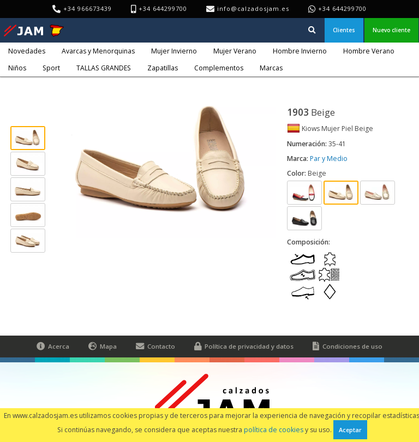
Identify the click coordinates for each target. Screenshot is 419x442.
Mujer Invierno (174, 51)
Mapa (102, 346)
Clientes (344, 30)
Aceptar (350, 430)
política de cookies (273, 429)
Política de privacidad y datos (244, 346)
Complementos (218, 68)
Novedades (26, 51)
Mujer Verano (234, 51)
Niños (17, 68)
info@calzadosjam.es (253, 8)
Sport (51, 68)
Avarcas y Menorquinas (98, 51)
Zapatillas (162, 68)
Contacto (155, 346)
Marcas (271, 68)
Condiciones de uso (347, 346)
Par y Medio (329, 158)
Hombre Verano (368, 51)
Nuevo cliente (391, 30)
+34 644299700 (342, 8)
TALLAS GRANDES (103, 68)
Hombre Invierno (300, 51)
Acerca (53, 346)
